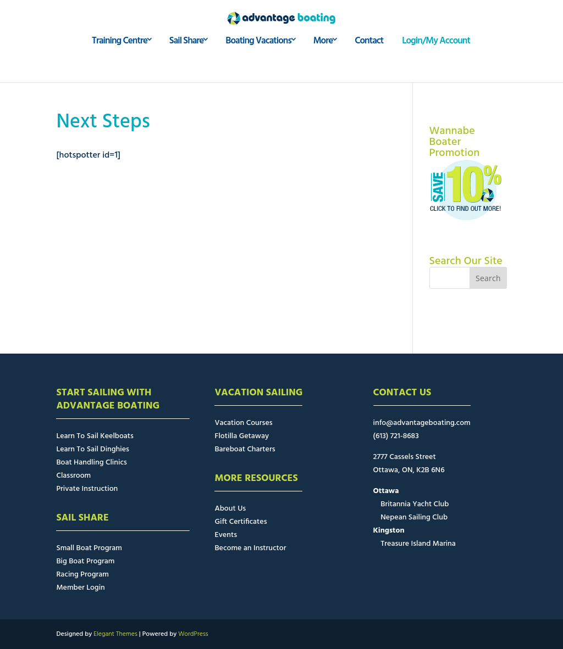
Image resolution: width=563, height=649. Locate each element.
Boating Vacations (258, 60)
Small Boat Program (89, 548)
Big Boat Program (85, 561)
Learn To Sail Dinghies (92, 449)
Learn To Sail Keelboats (95, 436)
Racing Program (82, 574)
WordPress (193, 634)
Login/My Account (436, 60)
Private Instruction (87, 489)
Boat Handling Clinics (91, 462)
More (323, 60)
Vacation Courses (243, 423)
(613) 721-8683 (396, 436)
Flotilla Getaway (241, 436)
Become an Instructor (250, 548)
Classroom (73, 475)
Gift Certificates (240, 522)
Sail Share (186, 60)
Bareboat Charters (244, 449)
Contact (369, 60)
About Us (230, 508)
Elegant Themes (115, 634)
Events (225, 535)
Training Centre (119, 60)
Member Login (80, 587)
